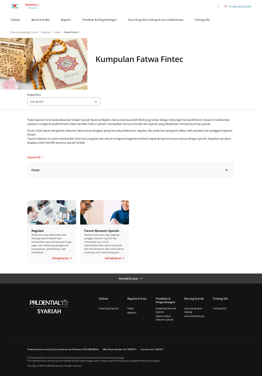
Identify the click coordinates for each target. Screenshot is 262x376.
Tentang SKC (219, 308)
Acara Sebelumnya (194, 316)
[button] (18, 20)
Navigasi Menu (34, 95)
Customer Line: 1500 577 (151, 349)
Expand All (33, 157)
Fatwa (130, 308)
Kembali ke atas (128, 278)
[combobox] (63, 101)
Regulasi (132, 312)
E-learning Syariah (108, 308)
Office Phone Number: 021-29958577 (119, 349)
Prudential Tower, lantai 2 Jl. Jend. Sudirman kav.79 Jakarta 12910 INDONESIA (63, 349)
